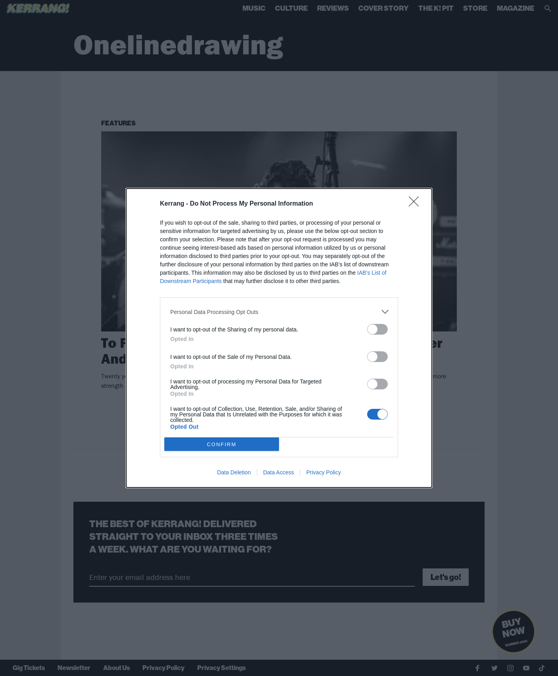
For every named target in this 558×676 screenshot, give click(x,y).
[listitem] (279, 312)
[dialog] (279, 338)
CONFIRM (222, 444)
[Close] (416, 204)
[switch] (377, 329)
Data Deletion (234, 472)
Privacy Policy (323, 472)
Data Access (278, 472)
